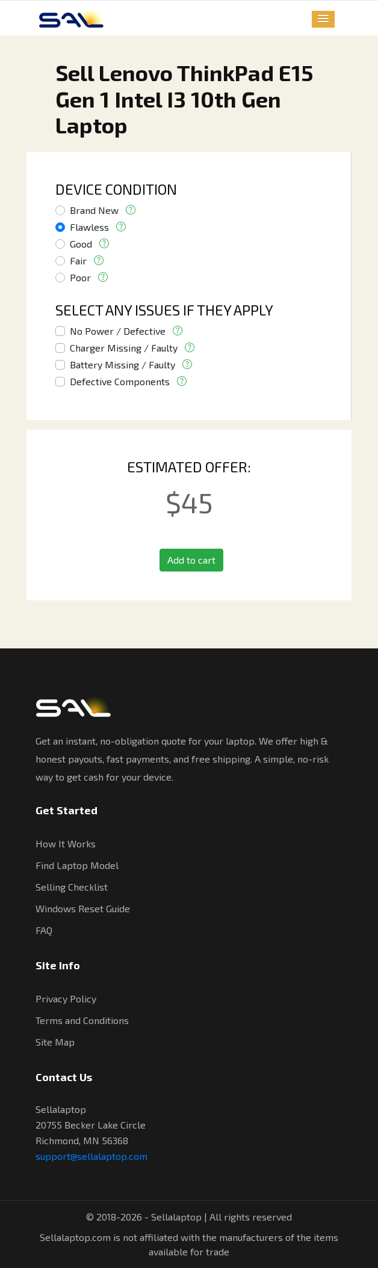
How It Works (66, 843)
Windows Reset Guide (83, 908)
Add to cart (191, 559)
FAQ (44, 930)
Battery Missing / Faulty (122, 364)
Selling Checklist (72, 886)
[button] (323, 19)
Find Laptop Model (77, 865)
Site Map (55, 1041)
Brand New (94, 210)
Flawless (89, 227)
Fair (78, 260)
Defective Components (120, 381)
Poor (80, 277)
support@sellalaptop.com (91, 1156)
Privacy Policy (66, 998)
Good (81, 243)
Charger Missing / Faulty (124, 347)
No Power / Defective (118, 331)
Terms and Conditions (82, 1020)
